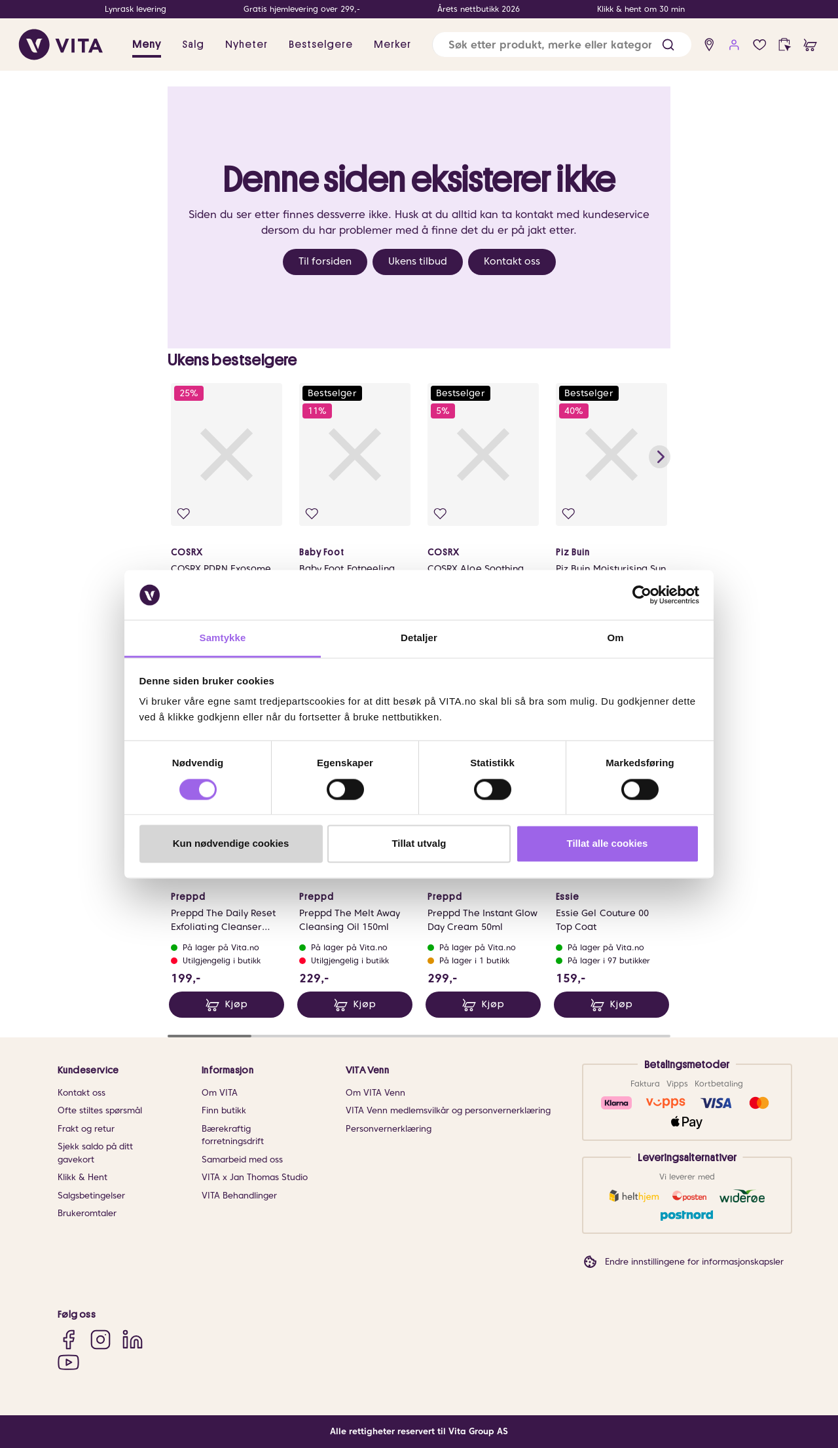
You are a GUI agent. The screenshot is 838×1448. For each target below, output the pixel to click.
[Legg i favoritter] (183, 514)
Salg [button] (193, 44)
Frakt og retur (86, 1129)
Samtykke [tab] (223, 638)
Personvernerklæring (388, 1129)
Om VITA (220, 1093)
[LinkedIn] (132, 1339)
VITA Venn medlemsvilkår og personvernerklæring (448, 1110)
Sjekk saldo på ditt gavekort (95, 1153)
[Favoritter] (760, 45)
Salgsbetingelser (91, 1195)
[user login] (734, 45)
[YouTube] (68, 1361)
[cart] (810, 45)
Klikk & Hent (82, 1177)
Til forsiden (325, 261)
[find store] (709, 45)
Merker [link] (392, 44)
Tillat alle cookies (607, 843)
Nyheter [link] (246, 44)
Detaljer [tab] (419, 638)
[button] (668, 45)
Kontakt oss (512, 261)
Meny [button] (146, 44)
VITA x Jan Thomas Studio (255, 1177)
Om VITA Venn (375, 1093)
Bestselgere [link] (321, 44)
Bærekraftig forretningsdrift (233, 1135)
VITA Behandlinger (239, 1195)
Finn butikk (224, 1110)
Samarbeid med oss (242, 1159)
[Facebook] (68, 1339)
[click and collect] (784, 45)
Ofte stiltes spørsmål (100, 1110)
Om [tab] (615, 638)
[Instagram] (100, 1339)
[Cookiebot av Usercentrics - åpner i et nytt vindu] (642, 594)
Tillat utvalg (419, 843)
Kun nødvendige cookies (231, 843)
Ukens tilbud (417, 261)
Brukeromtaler (87, 1213)
